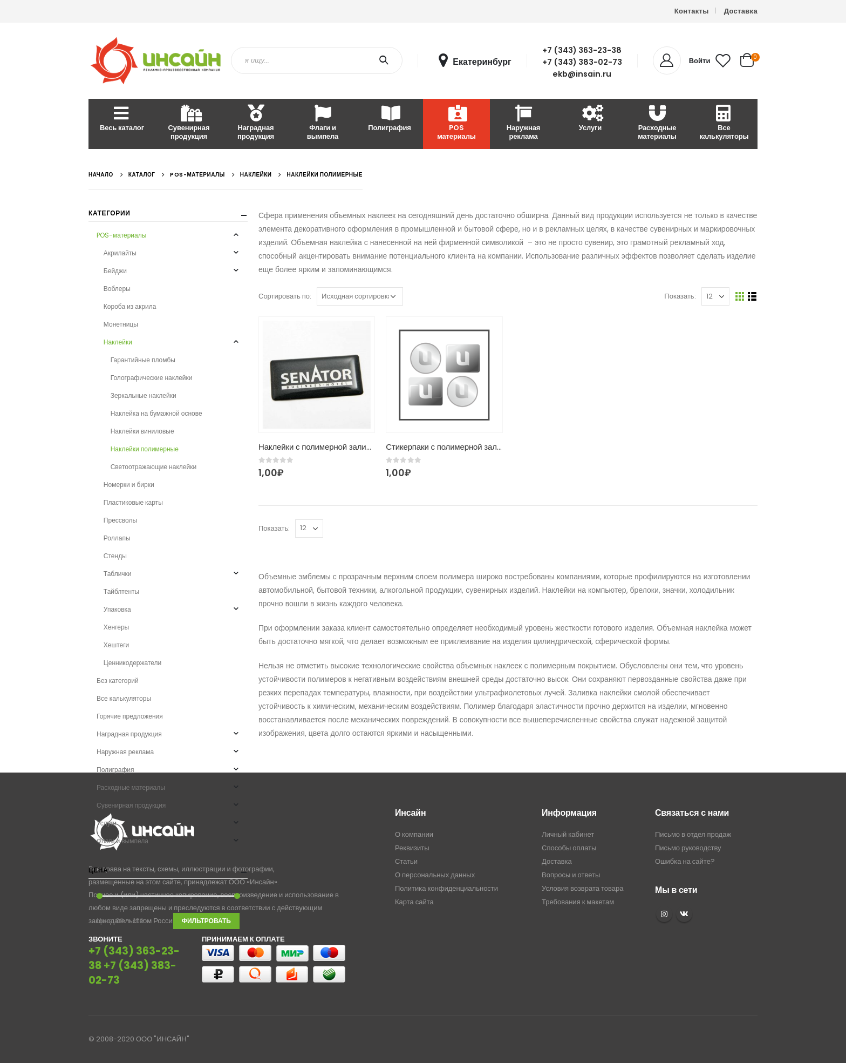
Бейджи (115, 270)
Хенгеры (116, 627)
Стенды (115, 555)
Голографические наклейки (152, 377)
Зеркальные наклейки (143, 395)
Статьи (406, 861)
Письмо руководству (688, 848)
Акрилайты (120, 253)
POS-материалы (121, 235)
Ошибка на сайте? (685, 861)
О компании (414, 834)
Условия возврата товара (582, 888)
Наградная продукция (255, 123)
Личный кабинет (568, 834)
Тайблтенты (121, 591)
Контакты (691, 11)
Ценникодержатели (132, 662)
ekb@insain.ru (581, 74)
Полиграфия (389, 119)
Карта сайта (414, 902)
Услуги (590, 119)
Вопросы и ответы (571, 875)
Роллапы (117, 538)
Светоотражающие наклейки (153, 466)
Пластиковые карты (133, 502)
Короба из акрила (130, 306)
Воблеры (117, 288)
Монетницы (121, 324)
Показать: (679, 296)
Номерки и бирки (129, 484)
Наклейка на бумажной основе (156, 413)
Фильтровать (206, 920)
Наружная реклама (524, 123)
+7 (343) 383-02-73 (582, 62)
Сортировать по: (284, 296)
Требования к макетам (578, 902)
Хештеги (116, 644)
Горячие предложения (130, 716)
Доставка (741, 11)
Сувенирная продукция (189, 123)
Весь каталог (122, 119)
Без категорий (118, 680)
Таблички (118, 573)
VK (684, 914)
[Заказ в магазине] (360, 296)
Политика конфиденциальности (446, 888)
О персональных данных (435, 875)
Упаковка (117, 609)
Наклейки (118, 342)
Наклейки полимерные (145, 448)
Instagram (664, 914)
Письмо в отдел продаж (693, 834)
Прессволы (120, 520)
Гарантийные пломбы (143, 359)
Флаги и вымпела (322, 123)
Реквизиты (412, 848)
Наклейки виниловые (142, 431)
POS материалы (456, 123)
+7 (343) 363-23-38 (582, 50)
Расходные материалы (657, 123)
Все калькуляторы (723, 123)
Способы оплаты (569, 848)
